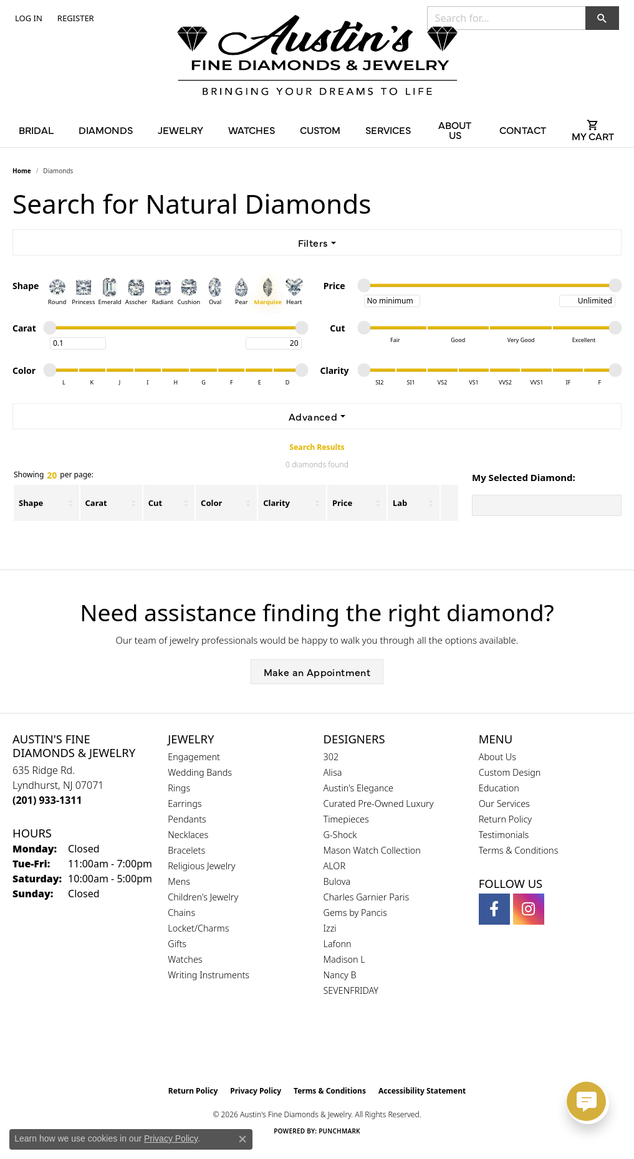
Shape (31, 502)
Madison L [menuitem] (344, 959)
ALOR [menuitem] (335, 866)
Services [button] (388, 129)
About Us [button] (454, 129)
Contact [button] (522, 129)
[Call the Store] (47, 800)
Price (342, 502)
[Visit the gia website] (287, 1048)
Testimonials (504, 835)
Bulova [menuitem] (337, 881)
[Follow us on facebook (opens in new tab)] (494, 909)
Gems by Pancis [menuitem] (355, 912)
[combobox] (506, 18)
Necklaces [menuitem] (188, 835)
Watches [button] (251, 129)
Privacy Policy (255, 1090)
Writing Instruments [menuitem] (208, 975)
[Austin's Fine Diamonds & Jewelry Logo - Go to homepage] (317, 57)
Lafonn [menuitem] (338, 944)
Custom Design (510, 772)
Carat (96, 502)
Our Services (504, 803)
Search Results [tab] (316, 447)
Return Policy (505, 819)
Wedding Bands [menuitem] (200, 772)
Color (211, 502)
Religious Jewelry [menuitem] (201, 866)
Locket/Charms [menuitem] (198, 928)
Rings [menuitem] (179, 788)
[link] (74, 18)
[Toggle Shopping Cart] (593, 129)
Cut (155, 502)
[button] (27, 18)
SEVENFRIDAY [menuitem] (351, 990)
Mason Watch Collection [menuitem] (372, 850)
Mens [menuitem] (179, 881)
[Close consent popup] (242, 1139)
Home (21, 170)
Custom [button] (320, 129)
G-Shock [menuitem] (340, 835)
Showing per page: (54, 475)
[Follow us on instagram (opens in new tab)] (528, 909)
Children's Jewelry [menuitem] (203, 897)
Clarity (276, 502)
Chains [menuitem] (181, 912)
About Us (497, 757)
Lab (400, 502)
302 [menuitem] (331, 757)
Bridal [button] (36, 129)
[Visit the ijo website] (348, 1048)
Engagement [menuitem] (194, 757)
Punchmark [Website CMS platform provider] (339, 1131)
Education (499, 788)
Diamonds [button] (106, 129)
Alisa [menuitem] (333, 772)
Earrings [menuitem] (184, 803)
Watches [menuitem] (185, 959)
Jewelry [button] (180, 129)
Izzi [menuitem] (330, 928)
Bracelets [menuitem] (186, 850)
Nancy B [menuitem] (340, 975)
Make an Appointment (317, 672)
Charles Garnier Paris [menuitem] (367, 897)
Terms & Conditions (519, 850)
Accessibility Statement (422, 1090)
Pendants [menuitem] (187, 819)
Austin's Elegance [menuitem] (359, 788)
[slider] (364, 285)
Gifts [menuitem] (177, 944)
